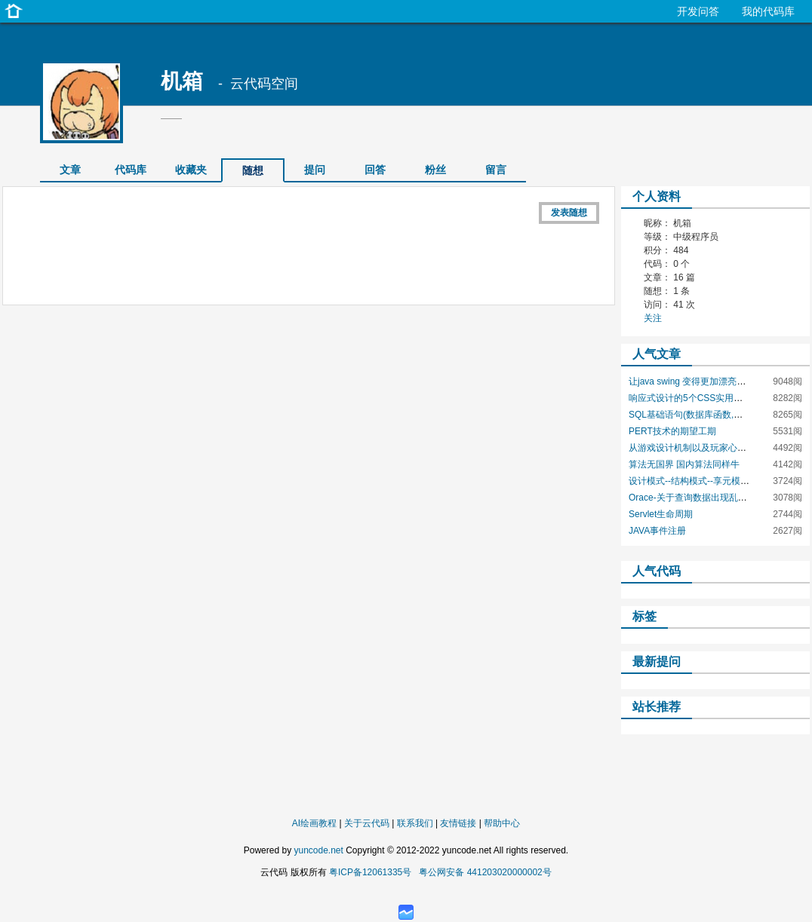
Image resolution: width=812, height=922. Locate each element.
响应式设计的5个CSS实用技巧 (690, 398)
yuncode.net (318, 850)
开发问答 (698, 11)
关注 (653, 318)
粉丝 (435, 170)
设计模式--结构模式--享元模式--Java (701, 481)
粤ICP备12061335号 (370, 872)
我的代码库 (768, 11)
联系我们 (415, 823)
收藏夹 (191, 170)
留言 (495, 170)
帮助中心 (502, 823)
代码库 (130, 170)
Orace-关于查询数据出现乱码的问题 (701, 497)
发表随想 (569, 212)
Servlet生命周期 (661, 514)
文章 (70, 170)
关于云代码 (366, 823)
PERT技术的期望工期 (672, 431)
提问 (314, 170)
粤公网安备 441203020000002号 (485, 872)
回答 (375, 170)
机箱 (182, 81)
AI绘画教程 (314, 823)
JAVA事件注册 (657, 530)
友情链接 (458, 823)
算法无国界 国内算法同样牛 (684, 464)
